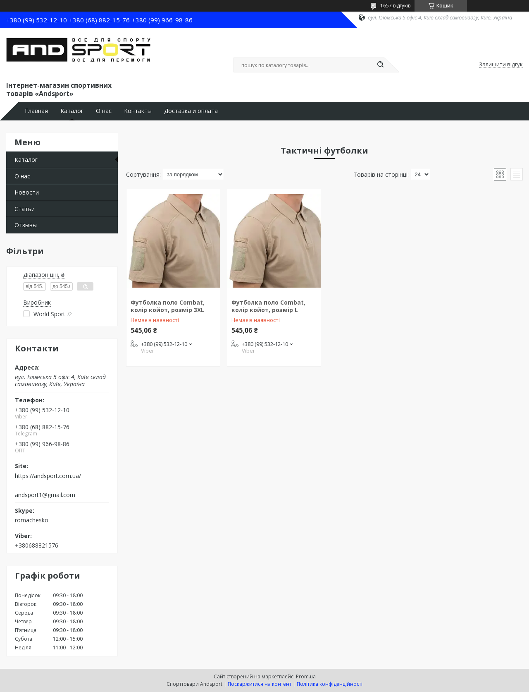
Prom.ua (306, 676)
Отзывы (25, 225)
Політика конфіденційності (329, 683)
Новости (26, 192)
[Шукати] (380, 65)
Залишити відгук (501, 64)
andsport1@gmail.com (45, 495)
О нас (104, 111)
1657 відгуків (395, 5)
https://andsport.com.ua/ (48, 476)
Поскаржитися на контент (259, 683)
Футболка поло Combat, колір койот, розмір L (268, 306)
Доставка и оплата (191, 111)
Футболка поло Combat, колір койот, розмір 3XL (168, 306)
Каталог (71, 111)
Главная (36, 111)
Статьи (24, 209)
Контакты (138, 111)
